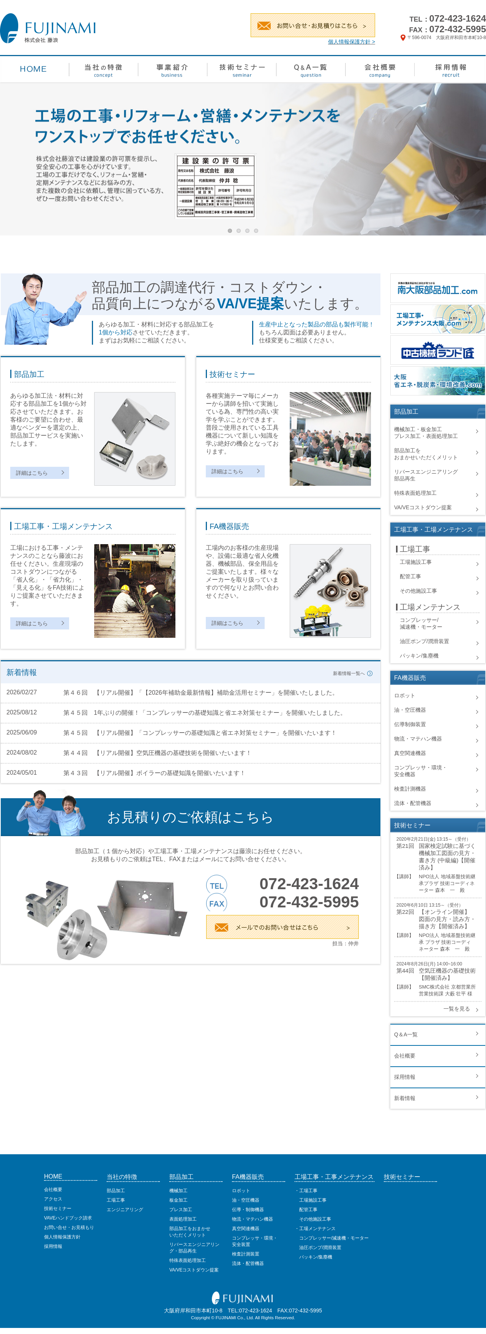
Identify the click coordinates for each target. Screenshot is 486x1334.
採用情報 (404, 1077)
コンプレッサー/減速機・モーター (332, 1238)
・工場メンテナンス (315, 1228)
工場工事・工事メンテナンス (334, 1177)
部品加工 (116, 1190)
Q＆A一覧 (406, 1034)
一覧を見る (456, 1009)
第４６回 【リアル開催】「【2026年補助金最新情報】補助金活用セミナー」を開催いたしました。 (200, 692)
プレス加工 (180, 1209)
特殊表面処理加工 (415, 493)
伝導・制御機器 (248, 1209)
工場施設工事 (416, 562)
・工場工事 (306, 1190)
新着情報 (404, 1098)
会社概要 (404, 1056)
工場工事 (116, 1200)
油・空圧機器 (410, 710)
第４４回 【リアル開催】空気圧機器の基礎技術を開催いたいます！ (157, 753)
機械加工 (178, 1190)
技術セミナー (57, 1208)
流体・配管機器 (412, 803)
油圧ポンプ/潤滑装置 (424, 641)
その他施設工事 (418, 591)
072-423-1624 (457, 18)
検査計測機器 (410, 789)
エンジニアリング (125, 1209)
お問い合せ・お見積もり (69, 1227)
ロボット (404, 695)
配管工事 (410, 576)
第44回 (405, 970)
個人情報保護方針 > (351, 42)
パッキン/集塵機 (419, 656)
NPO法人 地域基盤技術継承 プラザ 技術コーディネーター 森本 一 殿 (447, 942)
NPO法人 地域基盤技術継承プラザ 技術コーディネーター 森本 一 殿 (447, 883)
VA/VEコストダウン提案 (423, 507)
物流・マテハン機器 (418, 739)
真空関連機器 (410, 753)
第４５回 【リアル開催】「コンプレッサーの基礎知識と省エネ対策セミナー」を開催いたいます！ (200, 733)
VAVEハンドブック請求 (68, 1218)
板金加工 (178, 1200)
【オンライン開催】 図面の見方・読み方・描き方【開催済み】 (447, 919)
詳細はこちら (32, 473)
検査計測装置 (245, 1254)
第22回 (405, 912)
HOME (53, 1176)
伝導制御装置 (410, 724)
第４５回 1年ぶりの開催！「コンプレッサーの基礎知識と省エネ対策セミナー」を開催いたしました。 (204, 712)
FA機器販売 (248, 1177)
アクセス (53, 1199)
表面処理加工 (183, 1219)
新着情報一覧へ (349, 673)
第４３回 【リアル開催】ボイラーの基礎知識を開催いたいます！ (154, 773)
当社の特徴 (122, 1177)
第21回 (405, 846)
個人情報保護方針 (62, 1237)
